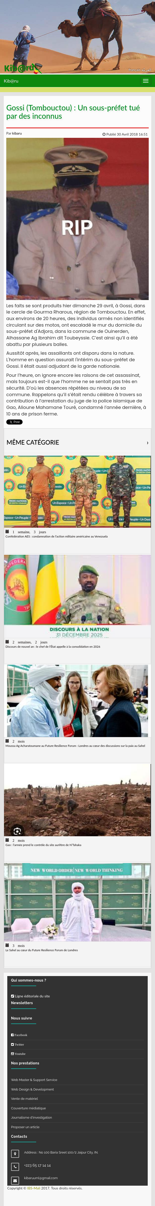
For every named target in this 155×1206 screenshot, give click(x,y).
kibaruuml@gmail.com (41, 1178)
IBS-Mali (33, 1188)
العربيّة (146, 70)
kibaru (16, 133)
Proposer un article (25, 1127)
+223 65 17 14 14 (37, 1165)
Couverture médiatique (28, 1108)
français (135, 70)
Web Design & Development (32, 1089)
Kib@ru (11, 81)
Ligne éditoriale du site (30, 996)
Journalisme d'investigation (31, 1117)
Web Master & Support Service (34, 1080)
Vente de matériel (24, 1099)
